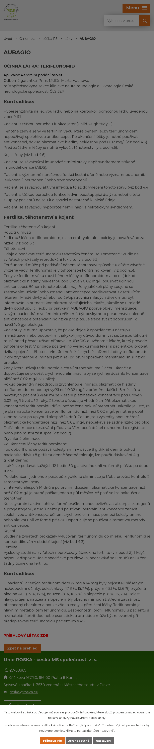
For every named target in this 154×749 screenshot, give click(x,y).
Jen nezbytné (78, 741)
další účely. (98, 718)
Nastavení (103, 741)
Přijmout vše (52, 741)
